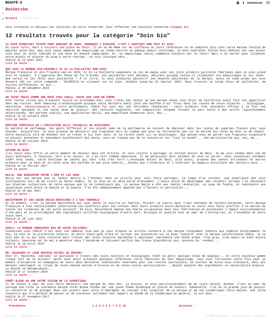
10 (124, 305)
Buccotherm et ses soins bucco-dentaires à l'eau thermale (52, 200)
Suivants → (187, 305)
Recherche (16, 9)
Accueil (11, 18)
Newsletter (30, 315)
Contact (11, 315)
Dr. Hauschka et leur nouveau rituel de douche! (44, 253)
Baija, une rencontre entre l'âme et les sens (42, 175)
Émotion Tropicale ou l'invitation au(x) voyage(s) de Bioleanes (57, 125)
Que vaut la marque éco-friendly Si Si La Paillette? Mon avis (55, 69)
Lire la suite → (18, 63)
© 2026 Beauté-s (217, 315)
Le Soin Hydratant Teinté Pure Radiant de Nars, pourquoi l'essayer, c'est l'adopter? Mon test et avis (89, 44)
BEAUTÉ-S (13, 3)
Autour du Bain (17, 150)
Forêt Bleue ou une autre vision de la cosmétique (45, 281)
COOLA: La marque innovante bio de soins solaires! (46, 228)
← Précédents (15, 305)
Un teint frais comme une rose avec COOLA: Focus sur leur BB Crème (60, 97)
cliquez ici (179, 27)
